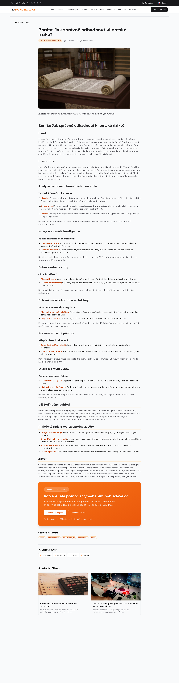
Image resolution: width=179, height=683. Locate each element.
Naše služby (73, 10)
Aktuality (122, 10)
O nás (60, 10)
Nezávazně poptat (55, 513)
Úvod (52, 10)
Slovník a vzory (97, 10)
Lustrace (111, 10)
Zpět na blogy (22, 22)
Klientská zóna (147, 3)
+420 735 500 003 (21, 3)
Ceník (84, 10)
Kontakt (132, 10)
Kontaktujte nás (159, 10)
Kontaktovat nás (79, 513)
